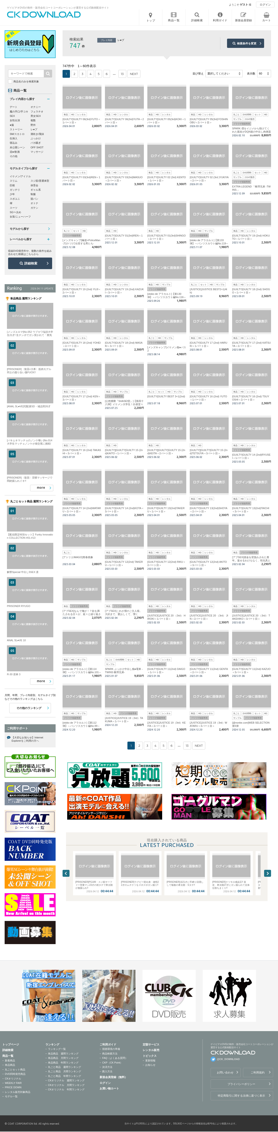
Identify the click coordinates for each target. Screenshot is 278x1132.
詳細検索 (30, 263)
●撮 (12, 125)
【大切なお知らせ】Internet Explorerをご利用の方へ (27, 739)
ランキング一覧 (57, 1049)
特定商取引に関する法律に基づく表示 (241, 1095)
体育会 (34, 185)
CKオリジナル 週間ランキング (66, 1080)
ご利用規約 (258, 1072)
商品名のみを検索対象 (26, 81)
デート (13, 107)
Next (267, 873)
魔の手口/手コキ (19, 111)
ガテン (34, 207)
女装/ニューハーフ (20, 216)
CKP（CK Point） (112, 1062)
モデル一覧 (11, 1096)
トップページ (10, 1044)
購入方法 (107, 1071)
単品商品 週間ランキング (63, 1053)
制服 (33, 194)
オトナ (34, 203)
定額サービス (151, 1044)
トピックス (150, 1055)
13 (122, 74)
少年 (12, 194)
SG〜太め (15, 212)
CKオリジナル (13, 1078)
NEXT (134, 74)
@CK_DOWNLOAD (228, 1059)
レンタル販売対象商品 (17, 1092)
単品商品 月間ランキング (63, 1058)
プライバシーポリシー (241, 1084)
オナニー (36, 107)
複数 (33, 120)
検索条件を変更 (246, 43)
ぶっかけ (36, 138)
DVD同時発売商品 (15, 1074)
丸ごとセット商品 (15, 1069)
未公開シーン (17, 147)
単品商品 (10, 1065)
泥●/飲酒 (15, 151)
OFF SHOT (37, 147)
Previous (66, 873)
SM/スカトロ (17, 134)
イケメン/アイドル (20, 176)
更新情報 (150, 1060)
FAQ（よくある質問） (115, 1058)
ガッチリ (15, 189)
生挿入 (13, 138)
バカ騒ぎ (36, 142)
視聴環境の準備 (111, 1049)
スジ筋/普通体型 (40, 180)
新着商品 (10, 1060)
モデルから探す (19, 228)
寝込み (13, 142)
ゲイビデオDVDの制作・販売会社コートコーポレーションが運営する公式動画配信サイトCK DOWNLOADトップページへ (44, 14)
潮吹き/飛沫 (37, 134)
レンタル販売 (151, 1050)
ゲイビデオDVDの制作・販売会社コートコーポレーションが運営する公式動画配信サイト (58, 7)
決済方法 (107, 1067)
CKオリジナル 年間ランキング (66, 1089)
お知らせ (150, 1065)
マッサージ (37, 151)
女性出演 (15, 120)
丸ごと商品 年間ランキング (64, 1076)
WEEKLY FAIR (13, 1083)
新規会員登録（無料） (113, 1077)
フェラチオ (37, 111)
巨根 (12, 185)
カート (266, 20)
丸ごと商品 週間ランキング (64, 1067)
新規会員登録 (243, 20)
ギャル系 (36, 189)
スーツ (13, 207)
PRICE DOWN (13, 1087)
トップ (150, 20)
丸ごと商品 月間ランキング (64, 1071)
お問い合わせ (225, 1072)
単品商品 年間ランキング (63, 1062)
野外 (33, 125)
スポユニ (15, 198)
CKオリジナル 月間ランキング (66, 1085)
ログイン (265, 4)
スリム (13, 180)
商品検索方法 (109, 1053)
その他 (13, 156)
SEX (12, 116)
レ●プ (34, 129)
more (41, 487)
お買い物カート (109, 1088)
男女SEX (36, 116)
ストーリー (16, 129)
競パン (34, 198)
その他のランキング (28, 708)
